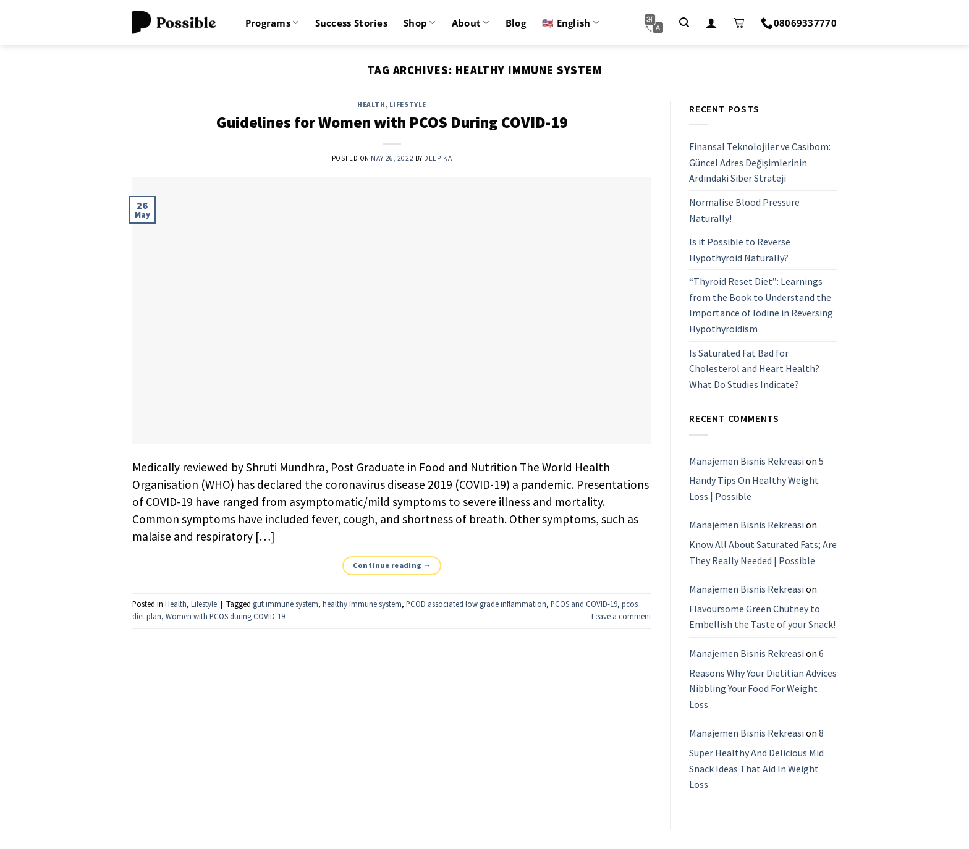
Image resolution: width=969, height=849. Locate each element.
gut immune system (285, 604)
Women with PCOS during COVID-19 (225, 616)
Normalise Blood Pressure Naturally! (744, 210)
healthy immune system (362, 604)
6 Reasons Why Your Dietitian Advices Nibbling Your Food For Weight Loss (763, 679)
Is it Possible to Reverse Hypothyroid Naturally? (739, 249)
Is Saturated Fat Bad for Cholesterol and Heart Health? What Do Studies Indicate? (754, 369)
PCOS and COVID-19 (584, 604)
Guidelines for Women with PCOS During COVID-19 (392, 122)
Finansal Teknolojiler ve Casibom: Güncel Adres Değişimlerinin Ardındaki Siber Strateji (760, 162)
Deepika (438, 158)
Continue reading (392, 565)
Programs (272, 23)
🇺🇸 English (570, 23)
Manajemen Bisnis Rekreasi (746, 461)
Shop (420, 23)
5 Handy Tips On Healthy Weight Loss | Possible (756, 478)
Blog (516, 23)
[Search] (684, 23)
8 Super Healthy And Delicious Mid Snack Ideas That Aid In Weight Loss (756, 759)
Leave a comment (621, 616)
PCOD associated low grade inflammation (476, 604)
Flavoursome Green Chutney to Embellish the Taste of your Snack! (762, 616)
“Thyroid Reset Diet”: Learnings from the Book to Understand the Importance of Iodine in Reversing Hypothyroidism (761, 306)
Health (371, 104)
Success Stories (351, 23)
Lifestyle (407, 104)
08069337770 (799, 22)
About (470, 23)
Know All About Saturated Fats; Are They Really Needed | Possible (763, 552)
